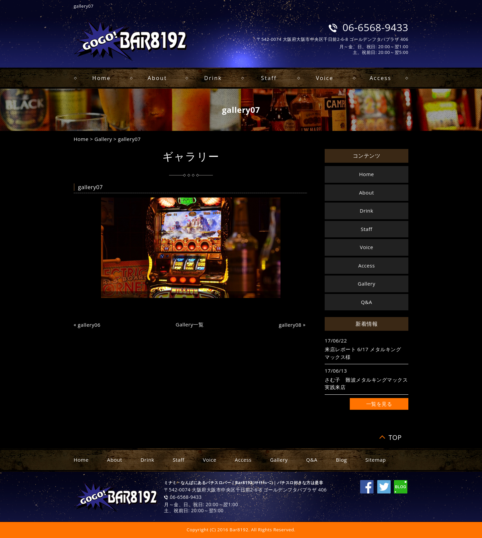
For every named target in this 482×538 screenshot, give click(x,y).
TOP (395, 437)
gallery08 (290, 325)
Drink (213, 78)
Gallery (103, 139)
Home (101, 78)
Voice (325, 78)
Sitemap (376, 459)
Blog (341, 459)
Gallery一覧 (190, 324)
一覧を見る (379, 403)
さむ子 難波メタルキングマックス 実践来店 (366, 383)
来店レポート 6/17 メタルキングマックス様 (363, 353)
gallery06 (89, 325)
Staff (269, 78)
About (157, 78)
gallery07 (129, 139)
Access (380, 78)
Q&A (366, 302)
